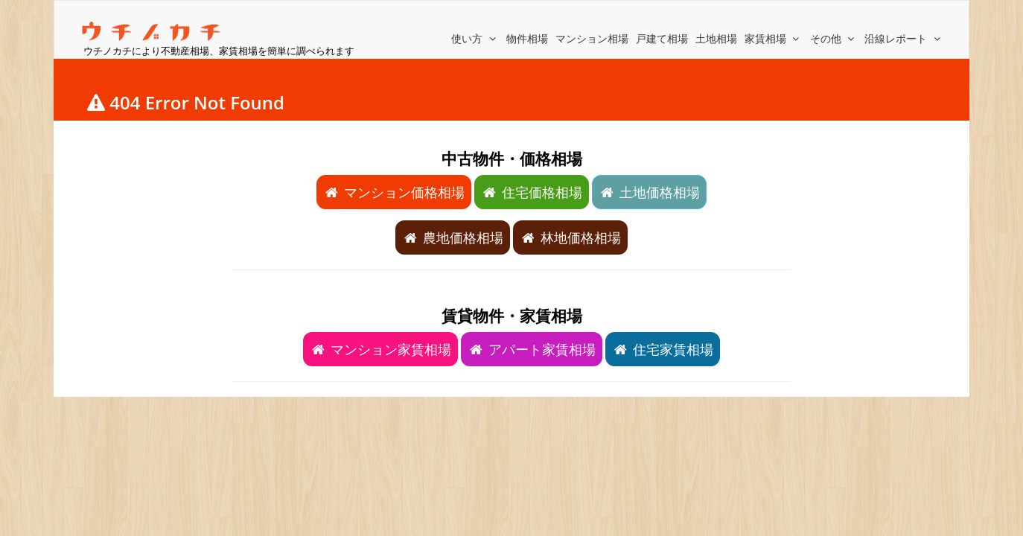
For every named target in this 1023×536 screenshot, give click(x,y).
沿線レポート (903, 38)
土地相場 (716, 38)
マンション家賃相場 (380, 349)
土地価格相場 (649, 192)
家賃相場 (774, 38)
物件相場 (527, 38)
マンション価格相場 (394, 192)
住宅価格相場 (531, 192)
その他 (834, 38)
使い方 (475, 38)
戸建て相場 (662, 38)
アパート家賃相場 (532, 349)
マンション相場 (591, 38)
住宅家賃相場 (662, 349)
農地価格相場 (452, 237)
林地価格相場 (570, 237)
